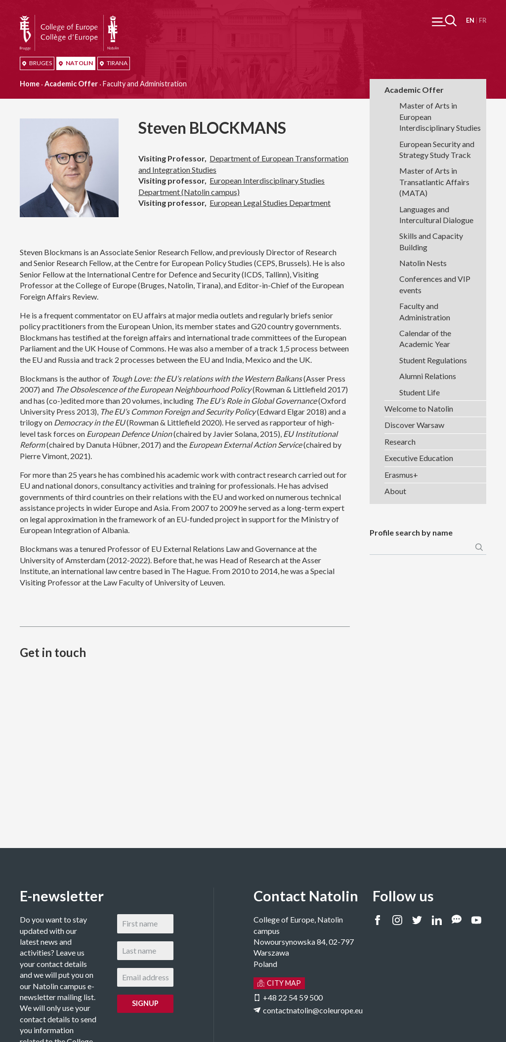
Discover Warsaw (414, 424)
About (395, 491)
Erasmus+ (401, 474)
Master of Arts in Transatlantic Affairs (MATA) (434, 181)
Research (400, 441)
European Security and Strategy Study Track (436, 149)
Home (30, 83)
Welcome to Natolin (418, 408)
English (470, 20)
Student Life (419, 392)
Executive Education (418, 458)
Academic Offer (71, 83)
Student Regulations (433, 360)
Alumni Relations (427, 376)
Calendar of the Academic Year (425, 338)
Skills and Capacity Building (431, 241)
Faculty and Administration (424, 311)
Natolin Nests (423, 263)
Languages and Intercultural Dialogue (436, 214)
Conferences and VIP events (434, 284)
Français (482, 20)
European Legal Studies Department (270, 202)
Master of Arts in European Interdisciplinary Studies (440, 116)
